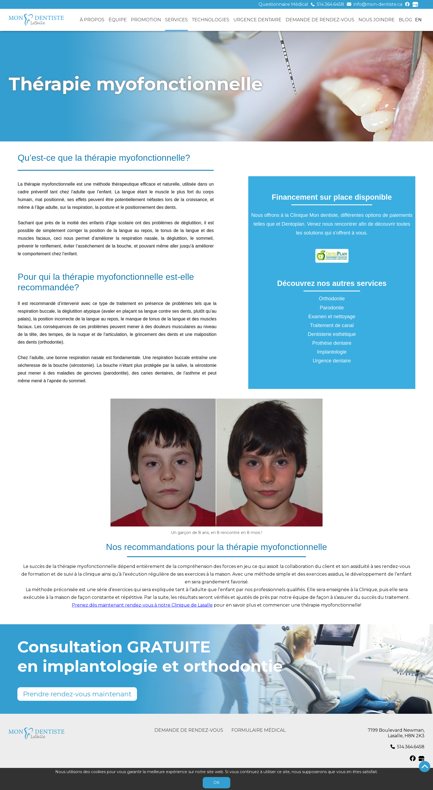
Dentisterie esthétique (332, 334)
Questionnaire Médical (283, 4)
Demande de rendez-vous (320, 19)
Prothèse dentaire (332, 343)
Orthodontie (332, 298)
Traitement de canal (331, 325)
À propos (92, 19)
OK (216, 782)
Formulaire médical (258, 730)
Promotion (146, 19)
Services (176, 19)
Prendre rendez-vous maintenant (77, 694)
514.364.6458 (330, 4)
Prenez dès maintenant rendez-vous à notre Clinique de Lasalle (142, 605)
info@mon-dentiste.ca (377, 4)
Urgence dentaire (257, 19)
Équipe (118, 19)
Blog (405, 19)
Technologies (210, 19)
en (418, 19)
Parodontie (332, 307)
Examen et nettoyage (331, 316)
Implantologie (332, 352)
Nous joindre (376, 19)
